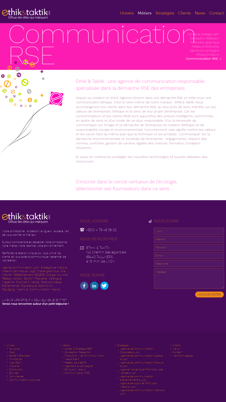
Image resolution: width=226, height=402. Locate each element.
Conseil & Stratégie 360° (204, 34)
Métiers (145, 13)
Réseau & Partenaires (206, 46)
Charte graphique (48, 271)
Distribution (16, 369)
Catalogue (55, 278)
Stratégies (165, 13)
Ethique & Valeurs (208, 54)
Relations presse (51, 282)
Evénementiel (11, 285)
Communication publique (24, 379)
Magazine (8, 282)
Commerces (16, 376)
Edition (28, 278)
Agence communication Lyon (20, 267)
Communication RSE (202, 59)
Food (12, 352)
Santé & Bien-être (19, 355)
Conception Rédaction (205, 38)
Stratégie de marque (54, 267)
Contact (216, 13)
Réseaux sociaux (12, 278)
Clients (184, 13)
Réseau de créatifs (75, 362)
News (200, 13)
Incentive (22, 289)
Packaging (8, 289)
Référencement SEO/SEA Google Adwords (41, 274)
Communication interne (45, 289)
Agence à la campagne (205, 50)
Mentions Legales (183, 355)
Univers (127, 13)
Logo (32, 271)
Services (13, 372)
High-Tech (15, 362)
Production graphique (205, 42)
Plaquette (41, 278)
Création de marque (15, 271)
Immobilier (15, 359)
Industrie (14, 365)
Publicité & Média (27, 282)
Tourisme (14, 348)
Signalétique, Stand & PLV (37, 285)
